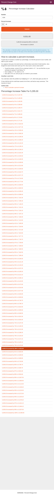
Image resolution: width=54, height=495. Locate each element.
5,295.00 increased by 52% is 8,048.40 (12, 258)
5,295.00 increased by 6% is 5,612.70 (12, 111)
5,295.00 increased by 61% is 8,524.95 (12, 287)
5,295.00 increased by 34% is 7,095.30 (12, 201)
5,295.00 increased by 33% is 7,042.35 (12, 197)
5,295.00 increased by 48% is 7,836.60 (12, 246)
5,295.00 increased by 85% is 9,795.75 (12, 364)
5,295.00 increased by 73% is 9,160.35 (12, 326)
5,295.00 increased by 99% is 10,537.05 (13, 409)
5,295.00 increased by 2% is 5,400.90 (12, 98)
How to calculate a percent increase (14, 87)
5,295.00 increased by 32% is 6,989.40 (12, 194)
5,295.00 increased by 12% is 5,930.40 (12, 130)
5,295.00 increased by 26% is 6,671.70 (12, 175)
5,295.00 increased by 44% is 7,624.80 (12, 233)
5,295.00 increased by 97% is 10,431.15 (13, 403)
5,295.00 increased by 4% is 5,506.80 (12, 104)
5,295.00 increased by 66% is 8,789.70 (12, 303)
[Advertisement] (27, 429)
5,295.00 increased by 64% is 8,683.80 (12, 297)
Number (3, 14)
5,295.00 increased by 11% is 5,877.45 (12, 127)
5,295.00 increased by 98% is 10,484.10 (13, 406)
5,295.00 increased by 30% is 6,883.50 (12, 188)
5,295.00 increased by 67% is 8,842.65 (12, 306)
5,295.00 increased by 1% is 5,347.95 (12, 95)
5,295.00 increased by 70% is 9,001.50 (12, 316)
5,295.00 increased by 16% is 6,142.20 (12, 143)
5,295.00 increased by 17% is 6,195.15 (12, 146)
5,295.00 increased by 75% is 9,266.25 (12, 332)
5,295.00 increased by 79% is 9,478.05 (12, 345)
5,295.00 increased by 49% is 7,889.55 (12, 249)
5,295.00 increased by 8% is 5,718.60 (12, 117)
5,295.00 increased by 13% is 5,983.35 (12, 133)
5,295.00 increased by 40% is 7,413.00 (12, 220)
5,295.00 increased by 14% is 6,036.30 (12, 136)
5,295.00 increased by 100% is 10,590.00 (13, 412)
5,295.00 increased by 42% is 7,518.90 (12, 226)
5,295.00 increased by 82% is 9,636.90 (12, 355)
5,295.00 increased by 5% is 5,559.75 (12, 107)
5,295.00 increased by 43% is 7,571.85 (12, 229)
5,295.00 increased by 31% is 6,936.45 (12, 191)
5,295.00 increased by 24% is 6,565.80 (12, 168)
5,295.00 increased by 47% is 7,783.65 (12, 242)
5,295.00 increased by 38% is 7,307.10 (12, 213)
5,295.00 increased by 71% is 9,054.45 (12, 319)
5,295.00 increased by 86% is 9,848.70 (12, 367)
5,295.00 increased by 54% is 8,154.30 (12, 265)
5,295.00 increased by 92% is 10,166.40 (13, 387)
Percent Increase (6, 21)
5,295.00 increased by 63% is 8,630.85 (12, 294)
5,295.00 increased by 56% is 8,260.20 (12, 271)
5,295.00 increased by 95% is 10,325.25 (13, 396)
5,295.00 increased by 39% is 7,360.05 (12, 217)
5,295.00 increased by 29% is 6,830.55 (12, 185)
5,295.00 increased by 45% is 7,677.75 (12, 236)
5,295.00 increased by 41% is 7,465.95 (12, 223)
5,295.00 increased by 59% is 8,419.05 (12, 281)
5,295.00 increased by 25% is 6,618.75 (12, 172)
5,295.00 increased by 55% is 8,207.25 (12, 268)
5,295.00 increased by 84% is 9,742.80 (12, 361)
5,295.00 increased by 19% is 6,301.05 (12, 152)
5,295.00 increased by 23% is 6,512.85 (12, 165)
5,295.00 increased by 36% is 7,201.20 (12, 207)
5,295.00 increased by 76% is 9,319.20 (12, 335)
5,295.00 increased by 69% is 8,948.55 (12, 313)
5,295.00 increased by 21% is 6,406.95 (12, 159)
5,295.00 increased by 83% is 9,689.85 (12, 358)
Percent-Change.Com (8, 2)
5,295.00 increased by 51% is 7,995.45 (12, 255)
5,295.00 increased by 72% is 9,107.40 (12, 323)
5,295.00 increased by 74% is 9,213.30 (12, 329)
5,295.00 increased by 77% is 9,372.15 (12, 339)
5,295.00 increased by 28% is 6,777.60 (12, 181)
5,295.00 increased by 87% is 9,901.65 (12, 371)
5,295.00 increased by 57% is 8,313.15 (12, 274)
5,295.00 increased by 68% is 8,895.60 (12, 310)
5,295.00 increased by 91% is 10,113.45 (13, 384)
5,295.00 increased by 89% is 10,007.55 (13, 377)
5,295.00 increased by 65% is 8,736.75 (12, 300)
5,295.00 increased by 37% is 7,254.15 (12, 210)
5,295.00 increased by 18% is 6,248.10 (12, 149)
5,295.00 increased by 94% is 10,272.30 (13, 393)
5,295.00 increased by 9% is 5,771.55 (12, 120)
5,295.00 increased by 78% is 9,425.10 (12, 342)
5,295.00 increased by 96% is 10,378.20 (13, 400)
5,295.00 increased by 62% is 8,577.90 (12, 290)
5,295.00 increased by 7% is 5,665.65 (12, 114)
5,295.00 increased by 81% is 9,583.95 (12, 351)
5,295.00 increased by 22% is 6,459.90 (12, 162)
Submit (27, 29)
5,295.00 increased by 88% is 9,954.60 (12, 374)
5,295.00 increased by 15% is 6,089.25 (12, 140)
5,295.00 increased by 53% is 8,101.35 (12, 262)
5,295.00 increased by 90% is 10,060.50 (13, 380)
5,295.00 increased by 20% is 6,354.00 (12, 156)
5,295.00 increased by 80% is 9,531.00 (13, 348)
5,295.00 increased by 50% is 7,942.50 (12, 252)
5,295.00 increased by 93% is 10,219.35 (13, 390)
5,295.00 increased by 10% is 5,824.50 (12, 124)
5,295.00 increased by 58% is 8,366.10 (12, 278)
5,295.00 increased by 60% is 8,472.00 (12, 284)
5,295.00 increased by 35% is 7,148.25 (12, 204)
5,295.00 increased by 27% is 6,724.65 (12, 178)
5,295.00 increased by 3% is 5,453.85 (12, 101)
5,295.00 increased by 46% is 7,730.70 (12, 239)
